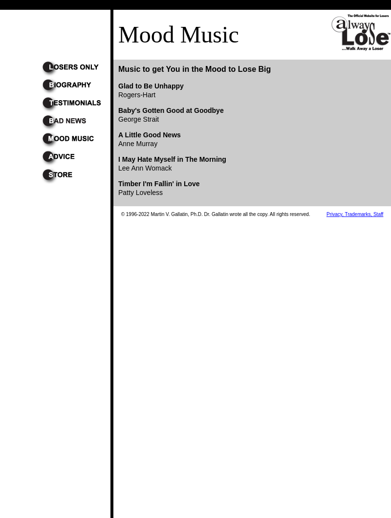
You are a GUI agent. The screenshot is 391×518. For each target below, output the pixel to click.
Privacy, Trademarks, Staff (354, 214)
